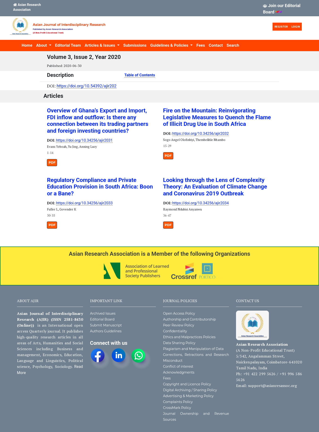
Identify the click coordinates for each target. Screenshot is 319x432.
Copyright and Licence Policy (187, 384)
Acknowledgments (178, 372)
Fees (200, 45)
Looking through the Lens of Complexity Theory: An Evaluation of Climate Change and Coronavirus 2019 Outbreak (215, 187)
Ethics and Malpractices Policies (189, 337)
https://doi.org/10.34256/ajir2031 (84, 140)
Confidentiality (175, 331)
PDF (52, 162)
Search (233, 45)
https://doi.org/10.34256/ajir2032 (200, 133)
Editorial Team (68, 45)
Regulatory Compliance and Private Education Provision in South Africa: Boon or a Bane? (100, 187)
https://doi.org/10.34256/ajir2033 (84, 203)
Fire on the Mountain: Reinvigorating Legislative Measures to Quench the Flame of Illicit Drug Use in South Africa (217, 117)
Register (281, 26)
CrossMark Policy (177, 408)
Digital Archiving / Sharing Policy (190, 390)
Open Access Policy (179, 313)
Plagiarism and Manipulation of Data (193, 349)
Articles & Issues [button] (100, 45)
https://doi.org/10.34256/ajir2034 (200, 203)
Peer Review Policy (178, 325)
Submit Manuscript (106, 325)
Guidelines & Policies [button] (169, 45)
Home (27, 45)
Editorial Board (102, 319)
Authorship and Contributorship (189, 319)
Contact (216, 45)
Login (295, 26)
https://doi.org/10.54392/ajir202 (86, 86)
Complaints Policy (178, 402)
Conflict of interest (178, 366)
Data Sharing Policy (179, 343)
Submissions (135, 45)
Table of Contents (139, 75)
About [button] (42, 45)
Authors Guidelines (106, 331)
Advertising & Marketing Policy (188, 396)
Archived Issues (103, 313)
